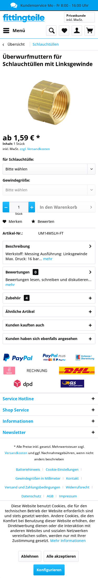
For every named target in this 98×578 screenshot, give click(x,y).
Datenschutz (31, 496)
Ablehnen (29, 556)
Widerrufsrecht (77, 487)
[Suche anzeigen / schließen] (51, 30)
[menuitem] (14, 30)
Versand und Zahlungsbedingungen (32, 487)
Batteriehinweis (28, 469)
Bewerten (42, 221)
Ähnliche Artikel (19, 311)
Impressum (68, 496)
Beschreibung (17, 246)
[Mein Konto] (77, 30)
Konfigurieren (49, 569)
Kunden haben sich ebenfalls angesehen (41, 338)
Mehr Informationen (68, 540)
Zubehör (17, 297)
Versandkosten (16, 453)
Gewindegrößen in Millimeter (37, 478)
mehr (47, 258)
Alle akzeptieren (61, 556)
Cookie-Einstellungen (62, 469)
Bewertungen (17, 272)
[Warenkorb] (89, 30)
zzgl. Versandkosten (35, 149)
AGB (50, 496)
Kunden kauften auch (24, 325)
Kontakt (72, 478)
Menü (14, 29)
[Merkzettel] (64, 30)
